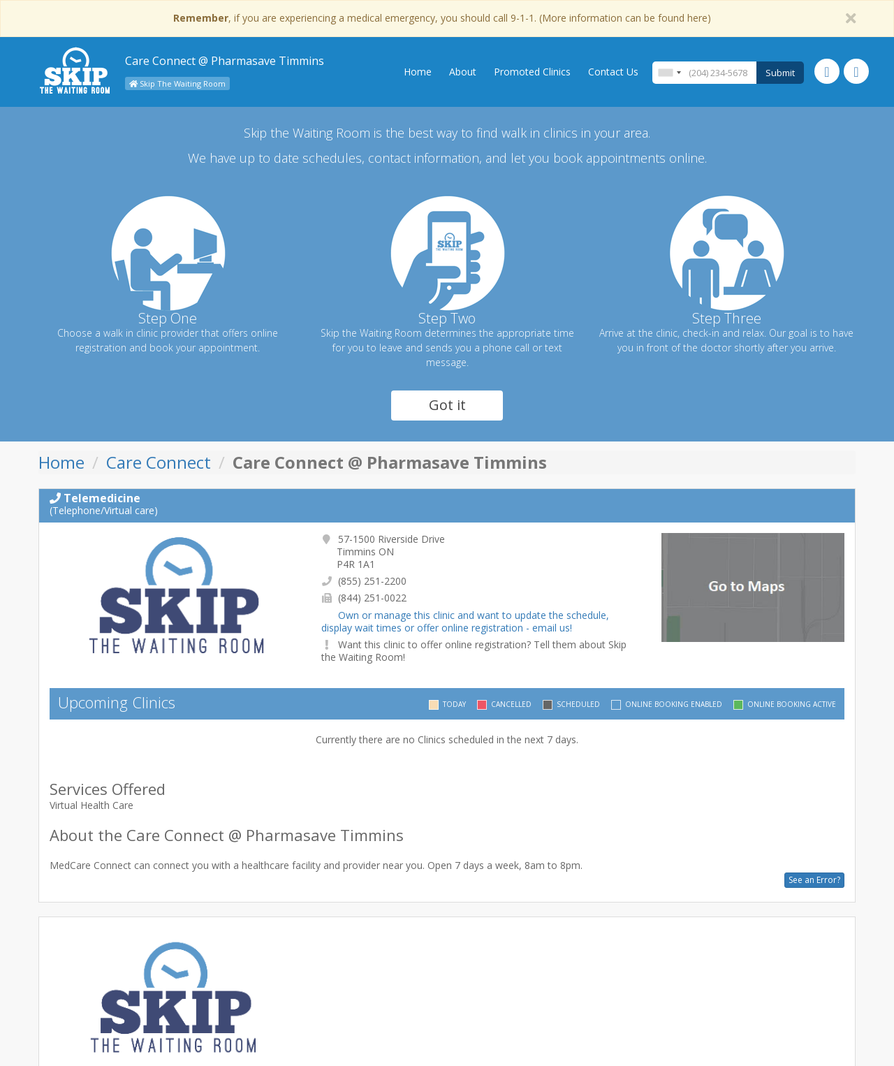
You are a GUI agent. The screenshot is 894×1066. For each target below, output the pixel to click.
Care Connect (158, 462)
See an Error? (814, 880)
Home (418, 71)
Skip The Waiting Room (177, 83)
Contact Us (613, 71)
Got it (447, 404)
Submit (780, 72)
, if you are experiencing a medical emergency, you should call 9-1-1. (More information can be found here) (442, 17)
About (462, 71)
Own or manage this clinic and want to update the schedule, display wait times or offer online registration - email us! (465, 621)
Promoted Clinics (532, 71)
